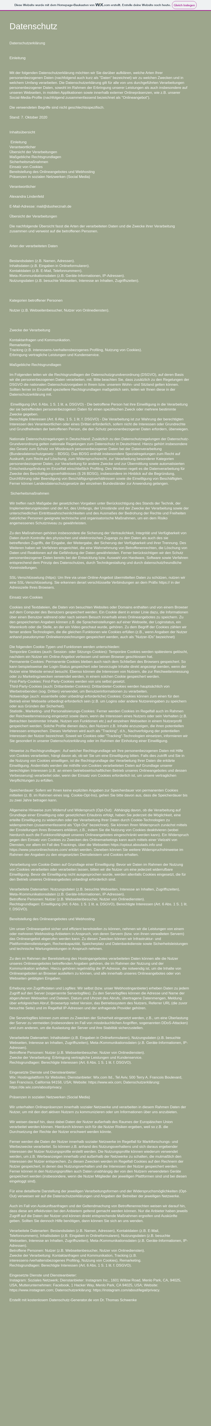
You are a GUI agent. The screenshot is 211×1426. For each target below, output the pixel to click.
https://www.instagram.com (31, 1290)
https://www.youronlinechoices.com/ (38, 850)
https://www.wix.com (104, 1082)
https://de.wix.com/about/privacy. (35, 1087)
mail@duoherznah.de (54, 206)
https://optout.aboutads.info (133, 845)
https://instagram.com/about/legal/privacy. (126, 1290)
